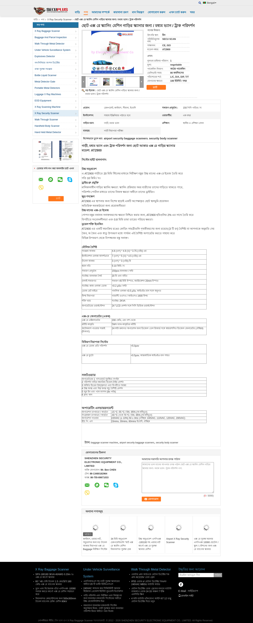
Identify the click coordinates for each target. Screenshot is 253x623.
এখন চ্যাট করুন (177, 12)
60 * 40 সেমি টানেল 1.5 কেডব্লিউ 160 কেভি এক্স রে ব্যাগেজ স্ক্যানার (53, 583)
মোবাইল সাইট (186, 595)
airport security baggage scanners (136, 442)
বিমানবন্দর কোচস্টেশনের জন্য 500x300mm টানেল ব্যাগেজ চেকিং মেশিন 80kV (55, 600)
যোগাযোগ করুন (156, 12)
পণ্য (86, 12)
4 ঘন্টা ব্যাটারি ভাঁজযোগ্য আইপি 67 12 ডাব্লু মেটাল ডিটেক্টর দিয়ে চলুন (151, 600)
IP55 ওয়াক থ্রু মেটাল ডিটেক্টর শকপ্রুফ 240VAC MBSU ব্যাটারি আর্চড (148, 583)
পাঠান (218, 575)
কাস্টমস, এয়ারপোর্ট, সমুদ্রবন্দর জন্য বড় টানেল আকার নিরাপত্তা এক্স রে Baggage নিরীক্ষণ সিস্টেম (95, 544)
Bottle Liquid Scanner (46, 75)
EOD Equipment (43, 100)
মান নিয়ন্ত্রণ (138, 12)
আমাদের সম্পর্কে (101, 12)
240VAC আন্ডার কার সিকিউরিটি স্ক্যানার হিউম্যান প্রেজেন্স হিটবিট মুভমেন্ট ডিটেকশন (103, 590)
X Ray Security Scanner (59, 19)
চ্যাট (157, 87)
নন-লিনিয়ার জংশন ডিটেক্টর (47, 62)
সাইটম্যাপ (193, 591)
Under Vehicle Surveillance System (53, 50)
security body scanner (167, 442)
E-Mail (182, 591)
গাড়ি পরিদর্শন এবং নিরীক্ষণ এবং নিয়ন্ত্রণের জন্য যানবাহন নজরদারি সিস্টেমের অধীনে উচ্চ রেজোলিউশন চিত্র (102, 598)
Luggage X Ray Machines (48, 94)
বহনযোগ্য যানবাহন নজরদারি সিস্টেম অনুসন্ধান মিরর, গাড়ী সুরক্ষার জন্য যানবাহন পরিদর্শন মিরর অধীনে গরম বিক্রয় (103, 608)
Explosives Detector (45, 56)
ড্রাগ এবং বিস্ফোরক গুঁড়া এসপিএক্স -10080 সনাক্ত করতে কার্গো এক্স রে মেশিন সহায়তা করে (55, 591)
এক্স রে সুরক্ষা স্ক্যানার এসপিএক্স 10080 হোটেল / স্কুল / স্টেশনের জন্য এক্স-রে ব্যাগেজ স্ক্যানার (206, 544)
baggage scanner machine (104, 442)
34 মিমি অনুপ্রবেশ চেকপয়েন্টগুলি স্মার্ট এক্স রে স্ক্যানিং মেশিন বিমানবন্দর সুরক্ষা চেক (122, 544)
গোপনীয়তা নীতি (45, 620)
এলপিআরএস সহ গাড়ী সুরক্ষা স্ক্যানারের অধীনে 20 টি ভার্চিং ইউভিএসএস (101, 582)
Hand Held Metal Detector (48, 132)
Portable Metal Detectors (47, 88)
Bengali (211, 3)
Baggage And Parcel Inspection (51, 37)
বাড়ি (77, 12)
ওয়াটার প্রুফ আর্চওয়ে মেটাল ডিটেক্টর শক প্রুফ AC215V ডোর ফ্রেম (150, 576)
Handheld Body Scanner (47, 126)
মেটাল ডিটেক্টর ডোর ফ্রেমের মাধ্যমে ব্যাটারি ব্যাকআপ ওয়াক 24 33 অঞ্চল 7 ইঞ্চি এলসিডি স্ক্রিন (151, 591)
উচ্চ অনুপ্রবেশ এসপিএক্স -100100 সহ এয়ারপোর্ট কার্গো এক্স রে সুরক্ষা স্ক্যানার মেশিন (149, 544)
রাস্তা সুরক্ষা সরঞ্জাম (43, 69)
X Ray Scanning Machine (48, 107)
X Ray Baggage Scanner (47, 31)
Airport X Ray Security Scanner (177, 541)
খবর (192, 12)
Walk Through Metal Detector (49, 43)
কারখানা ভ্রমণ (120, 12)
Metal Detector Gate (45, 81)
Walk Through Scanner (46, 119)
